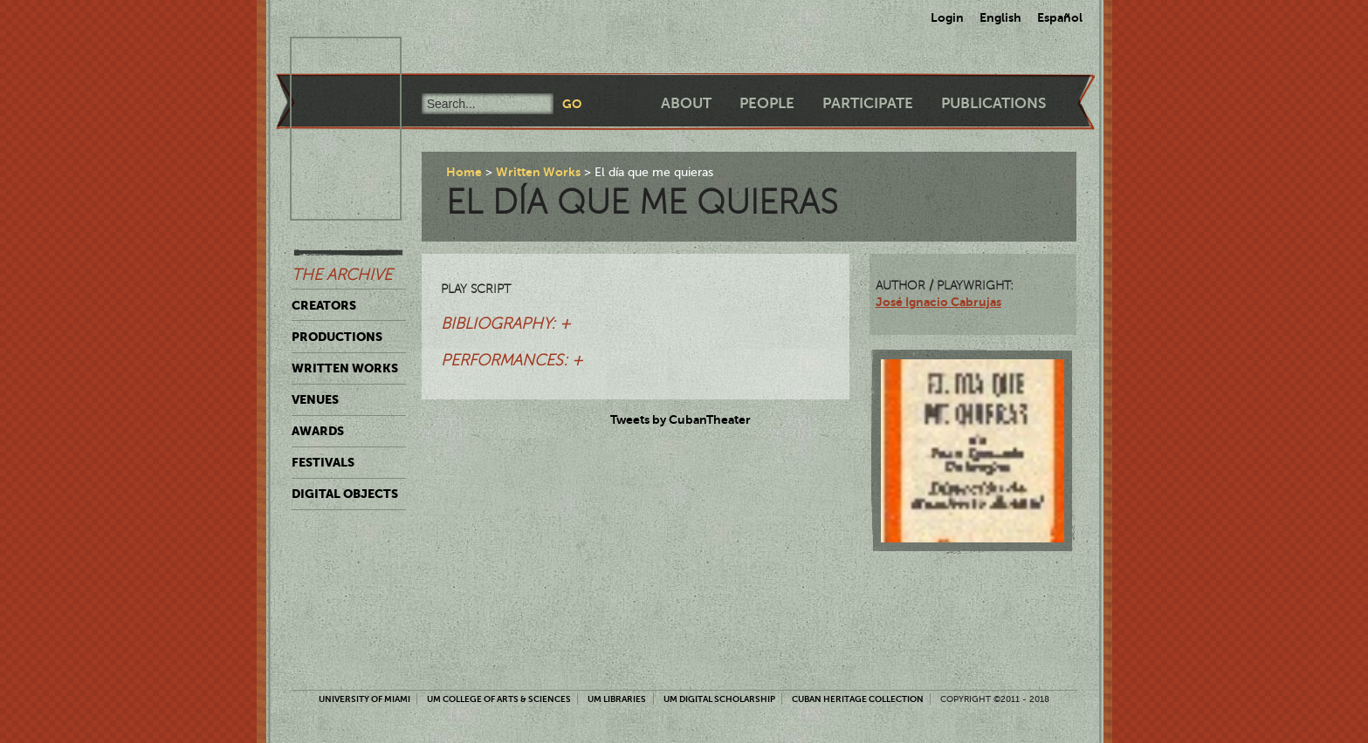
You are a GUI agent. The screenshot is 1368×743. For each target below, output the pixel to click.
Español (1060, 17)
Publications (993, 103)
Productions (337, 337)
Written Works (345, 368)
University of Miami (364, 699)
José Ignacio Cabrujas (938, 302)
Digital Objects (345, 494)
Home (464, 172)
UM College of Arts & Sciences (499, 699)
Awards (318, 431)
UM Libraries (617, 699)
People (766, 103)
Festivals (323, 462)
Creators (324, 305)
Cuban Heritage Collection (858, 699)
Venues (315, 399)
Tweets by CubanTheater (680, 419)
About (686, 103)
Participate (867, 103)
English (1000, 17)
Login (947, 17)
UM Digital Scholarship (719, 699)
